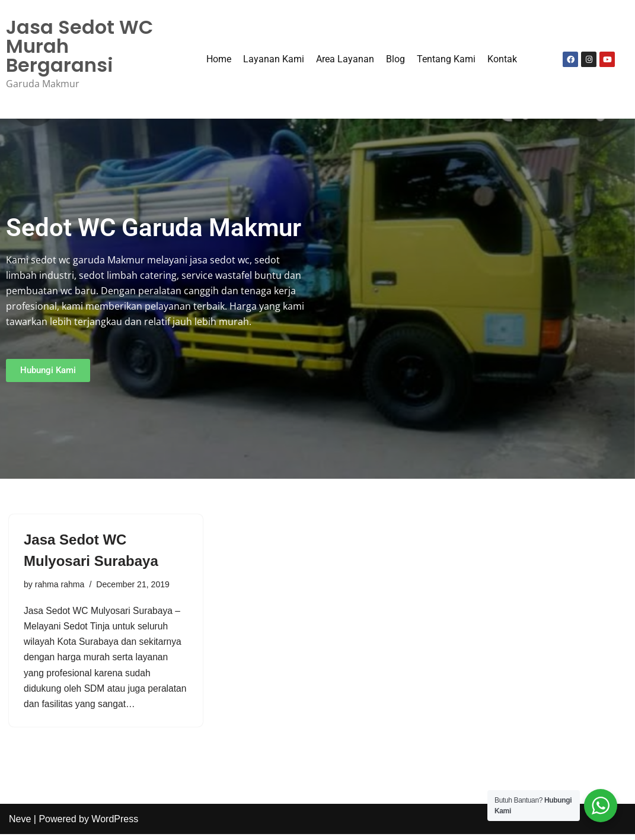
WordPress (114, 825)
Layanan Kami (273, 59)
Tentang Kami (446, 59)
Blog (395, 59)
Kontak (502, 59)
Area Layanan (345, 59)
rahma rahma (60, 585)
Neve (20, 825)
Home (218, 59)
